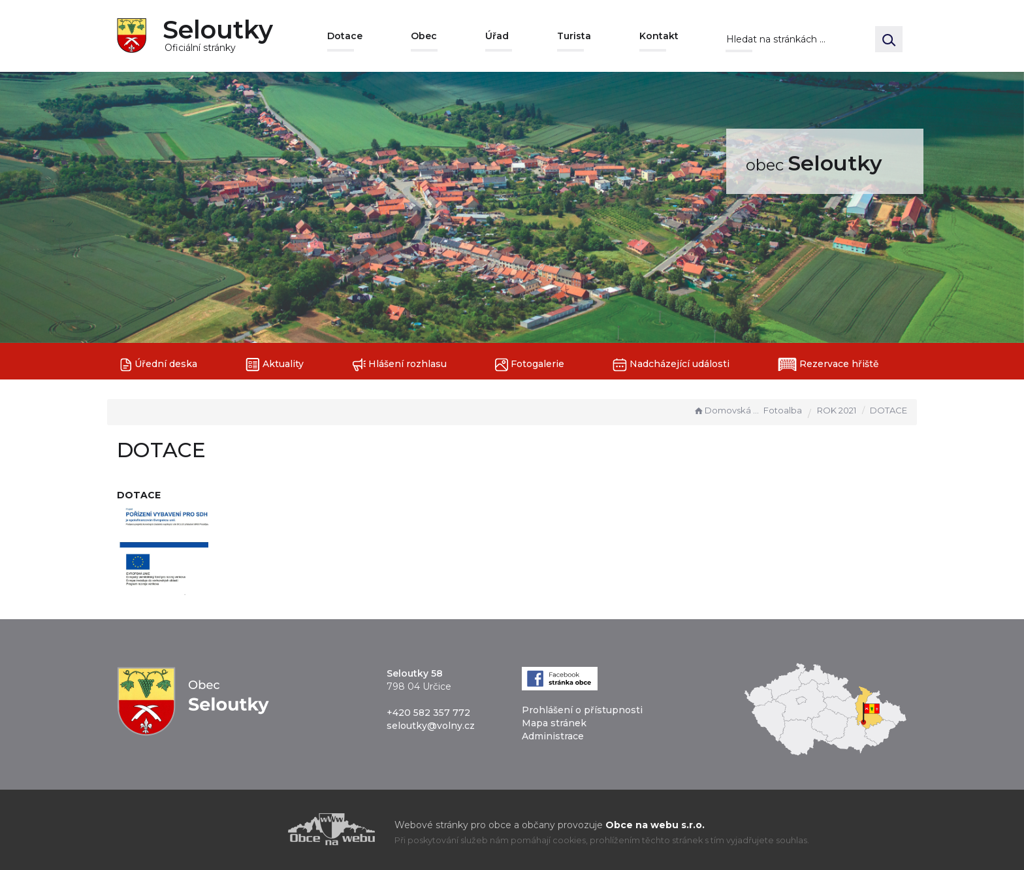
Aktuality (275, 365)
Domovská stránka (727, 410)
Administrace (553, 736)
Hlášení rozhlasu (399, 365)
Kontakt (659, 36)
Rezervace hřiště (828, 364)
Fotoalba (782, 410)
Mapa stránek (554, 723)
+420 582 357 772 (428, 712)
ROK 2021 (836, 410)
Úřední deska (158, 365)
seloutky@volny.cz (431, 726)
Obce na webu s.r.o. (655, 825)
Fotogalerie (529, 365)
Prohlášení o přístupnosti (582, 710)
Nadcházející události (671, 365)
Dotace (344, 36)
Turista (574, 36)
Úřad (497, 36)
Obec (424, 36)
